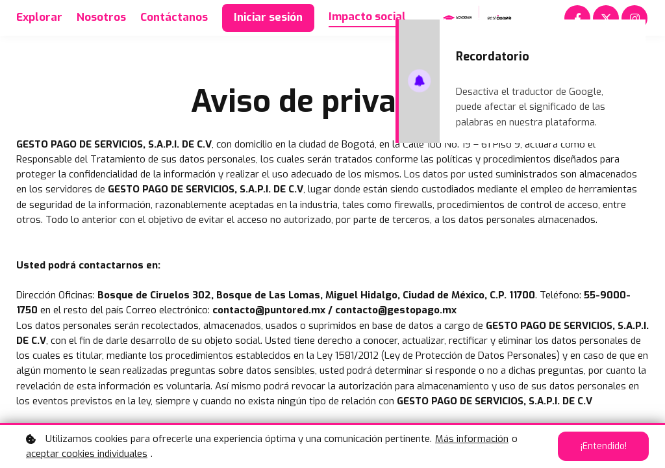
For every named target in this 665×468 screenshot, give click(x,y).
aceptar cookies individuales (86, 453)
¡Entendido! (603, 446)
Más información (471, 438)
